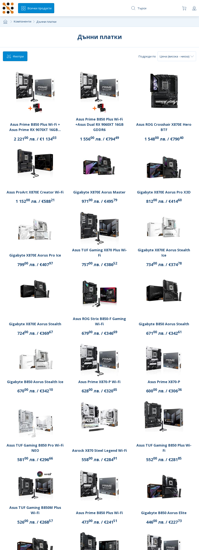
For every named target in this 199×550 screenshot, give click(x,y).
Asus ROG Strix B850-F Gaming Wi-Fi (99, 321)
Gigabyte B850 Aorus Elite (164, 512)
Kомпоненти (22, 21)
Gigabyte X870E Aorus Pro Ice (35, 255)
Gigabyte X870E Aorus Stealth (35, 324)
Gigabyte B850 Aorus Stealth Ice (35, 381)
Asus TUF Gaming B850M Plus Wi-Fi (35, 510)
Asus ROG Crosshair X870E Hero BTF (163, 127)
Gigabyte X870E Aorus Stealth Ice (164, 253)
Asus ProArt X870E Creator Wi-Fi (35, 192)
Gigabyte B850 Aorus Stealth (164, 324)
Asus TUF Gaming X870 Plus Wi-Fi (99, 253)
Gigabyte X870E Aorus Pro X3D (164, 192)
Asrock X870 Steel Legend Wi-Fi (99, 450)
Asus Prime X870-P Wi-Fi (99, 381)
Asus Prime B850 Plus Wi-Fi (99, 512)
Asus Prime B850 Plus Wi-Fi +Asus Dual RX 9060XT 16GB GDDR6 (99, 124)
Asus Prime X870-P (164, 381)
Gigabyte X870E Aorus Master (99, 192)
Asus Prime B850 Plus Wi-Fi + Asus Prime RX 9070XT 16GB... (35, 127)
